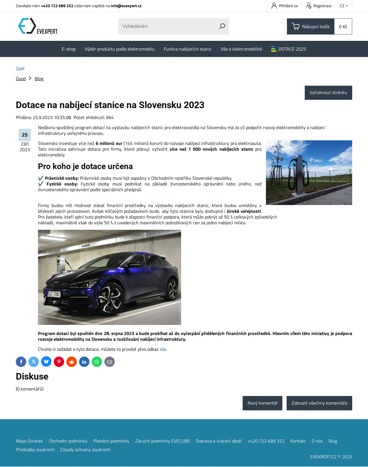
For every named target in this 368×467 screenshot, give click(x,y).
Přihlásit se (284, 6)
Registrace (318, 6)
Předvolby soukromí (35, 450)
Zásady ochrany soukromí (85, 450)
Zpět (20, 68)
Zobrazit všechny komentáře (319, 403)
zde (163, 349)
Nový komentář (262, 403)
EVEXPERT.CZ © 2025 (331, 456)
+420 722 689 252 (57, 6)
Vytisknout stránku (328, 92)
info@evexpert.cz (126, 6)
